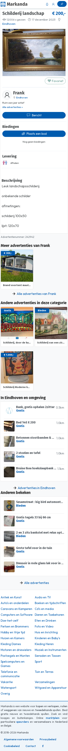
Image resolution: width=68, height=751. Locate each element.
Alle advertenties (36, 583)
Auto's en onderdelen (15, 603)
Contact (31, 746)
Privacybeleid (48, 739)
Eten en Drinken (45, 620)
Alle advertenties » (12, 107)
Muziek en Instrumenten (50, 650)
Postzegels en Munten (15, 656)
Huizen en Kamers (13, 638)
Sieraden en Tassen (48, 656)
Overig (5, 693)
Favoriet (55, 81)
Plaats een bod (34, 134)
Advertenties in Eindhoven (36, 488)
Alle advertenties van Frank (36, 294)
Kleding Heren (44, 644)
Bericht (34, 115)
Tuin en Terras (44, 672)
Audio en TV (43, 597)
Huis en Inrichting (46, 632)
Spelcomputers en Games (13, 664)
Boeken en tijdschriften (50, 603)
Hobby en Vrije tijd (13, 632)
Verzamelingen (45, 682)
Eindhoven (8, 23)
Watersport (8, 688)
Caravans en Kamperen (16, 609)
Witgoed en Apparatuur (51, 688)
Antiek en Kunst (11, 597)
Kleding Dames (11, 644)
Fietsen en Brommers (15, 626)
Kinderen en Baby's (47, 638)
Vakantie (7, 682)
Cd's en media (44, 609)
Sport (38, 661)
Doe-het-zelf (9, 620)
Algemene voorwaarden (19, 739)
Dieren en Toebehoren (49, 615)
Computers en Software (17, 615)
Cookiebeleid (12, 746)
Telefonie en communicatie (10, 674)
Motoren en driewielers (16, 650)
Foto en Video (44, 626)
